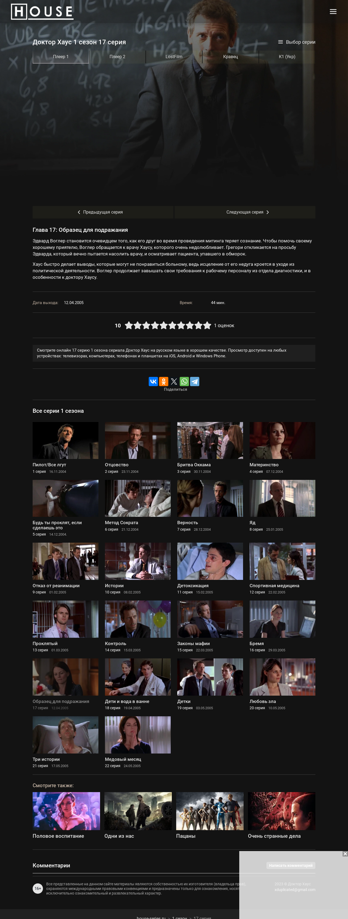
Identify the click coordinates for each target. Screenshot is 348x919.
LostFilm (174, 56)
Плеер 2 (117, 56)
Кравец (230, 56)
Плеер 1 (61, 56)
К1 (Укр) (287, 56)
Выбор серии (296, 42)
